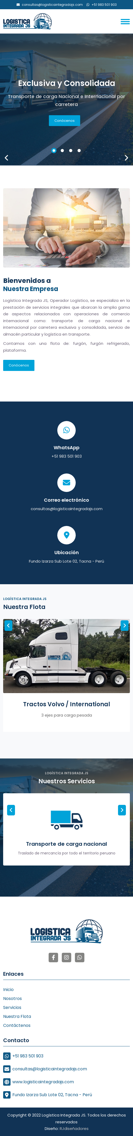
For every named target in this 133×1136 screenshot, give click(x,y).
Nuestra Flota (17, 1016)
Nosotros (12, 998)
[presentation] (6, 157)
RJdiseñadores (74, 1128)
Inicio (8, 990)
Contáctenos (16, 1025)
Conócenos (64, 120)
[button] (54, 150)
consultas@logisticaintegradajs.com (67, 508)
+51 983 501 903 (67, 456)
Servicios (12, 1007)
